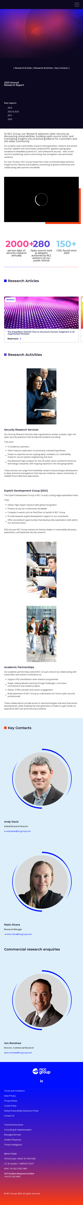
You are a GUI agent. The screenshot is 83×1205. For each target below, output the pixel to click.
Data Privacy (10, 1095)
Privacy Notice (10, 1100)
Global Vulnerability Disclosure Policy (21, 1110)
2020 (10, 119)
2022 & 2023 (13, 111)
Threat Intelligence (13, 1144)
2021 (10, 115)
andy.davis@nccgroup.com (18, 831)
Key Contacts (61, 68)
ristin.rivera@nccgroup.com (19, 934)
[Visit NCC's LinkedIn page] (41, 1081)
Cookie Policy (10, 1105)
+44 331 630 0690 (12, 1176)
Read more (13, 338)
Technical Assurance (13, 1124)
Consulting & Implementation (18, 1129)
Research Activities (43, 68)
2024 (10, 107)
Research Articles (23, 68)
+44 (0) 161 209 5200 (26, 1158)
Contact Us (9, 1115)
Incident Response (12, 1139)
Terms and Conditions (14, 1090)
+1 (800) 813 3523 (25, 1163)
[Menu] (77, 5)
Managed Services (12, 1134)
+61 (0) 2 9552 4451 (18, 1168)
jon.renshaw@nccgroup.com (19, 1052)
